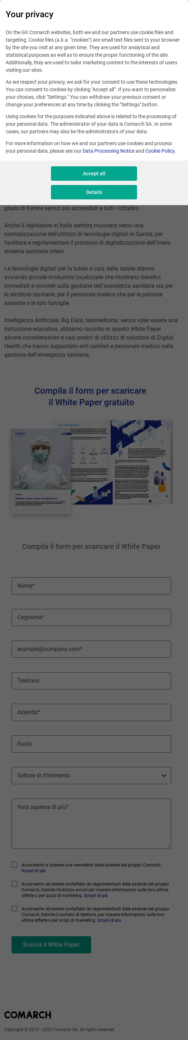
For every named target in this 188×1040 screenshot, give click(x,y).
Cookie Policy (160, 151)
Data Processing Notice (109, 151)
